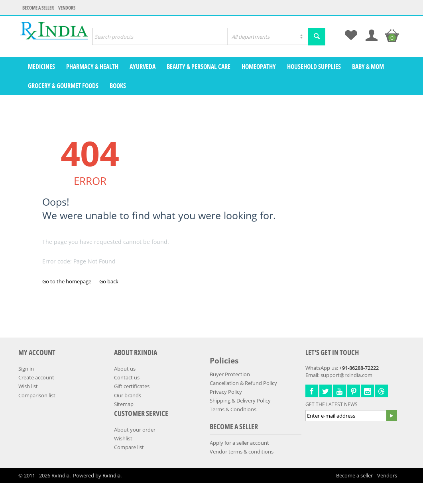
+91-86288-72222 (359, 367)
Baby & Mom (368, 66)
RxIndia (111, 475)
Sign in (26, 368)
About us (125, 368)
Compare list (129, 447)
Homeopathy (259, 66)
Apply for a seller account (239, 442)
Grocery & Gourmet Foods (63, 85)
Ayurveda (142, 66)
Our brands (127, 395)
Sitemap (124, 404)
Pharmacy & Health (92, 66)
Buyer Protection (230, 374)
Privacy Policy (226, 391)
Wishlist (123, 438)
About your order (134, 429)
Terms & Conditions (233, 409)
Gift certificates (132, 386)
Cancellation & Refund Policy (243, 383)
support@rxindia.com (346, 375)
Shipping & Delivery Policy (240, 400)
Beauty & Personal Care (198, 66)
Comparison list (36, 395)
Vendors (66, 7)
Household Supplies (314, 66)
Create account (36, 377)
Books (118, 85)
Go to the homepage (66, 281)
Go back (108, 281)
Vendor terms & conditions (241, 451)
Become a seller (38, 7)
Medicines (41, 66)
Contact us (127, 377)
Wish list (28, 386)
